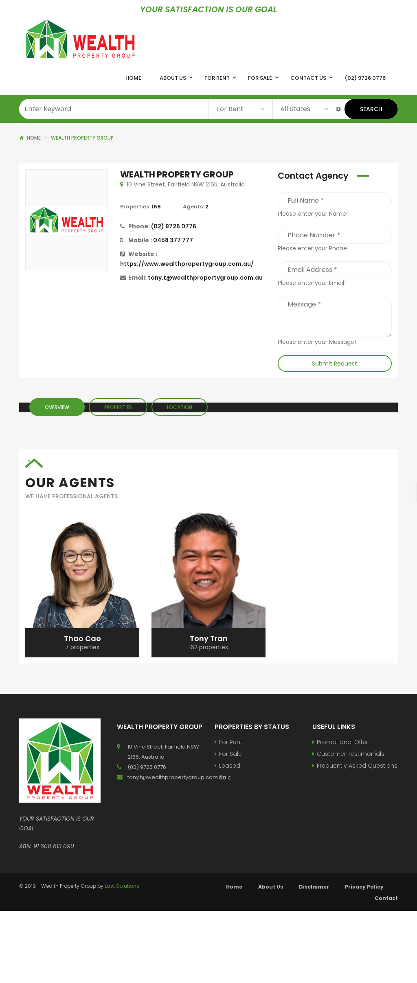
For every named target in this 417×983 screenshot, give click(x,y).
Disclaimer (314, 886)
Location (179, 407)
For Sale (230, 754)
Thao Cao (82, 638)
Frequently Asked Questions (357, 766)
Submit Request (334, 363)
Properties (118, 407)
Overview (57, 407)
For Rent (230, 742)
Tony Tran (209, 638)
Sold (225, 777)
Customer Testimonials (350, 754)
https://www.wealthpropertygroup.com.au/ (187, 264)
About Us (270, 886)
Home (34, 137)
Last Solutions (122, 885)
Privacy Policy (364, 886)
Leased (229, 766)
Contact (386, 898)
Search (371, 109)
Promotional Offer (342, 742)
